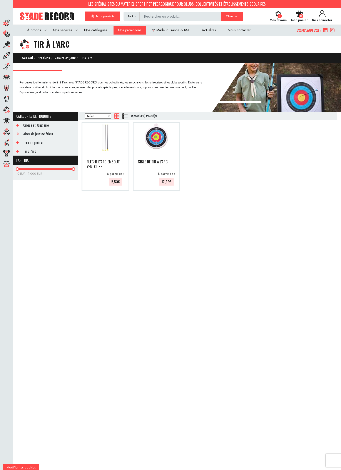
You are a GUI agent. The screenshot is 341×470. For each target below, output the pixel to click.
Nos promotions (129, 30)
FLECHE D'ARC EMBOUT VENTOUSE (103, 164)
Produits (43, 58)
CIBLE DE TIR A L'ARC (153, 161)
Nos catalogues (95, 30)
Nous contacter (239, 30)
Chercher (232, 16)
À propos (34, 30)
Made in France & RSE (171, 30)
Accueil (27, 58)
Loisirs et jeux (64, 58)
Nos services (62, 30)
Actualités (209, 30)
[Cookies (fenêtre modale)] (21, 467)
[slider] (17, 169)
